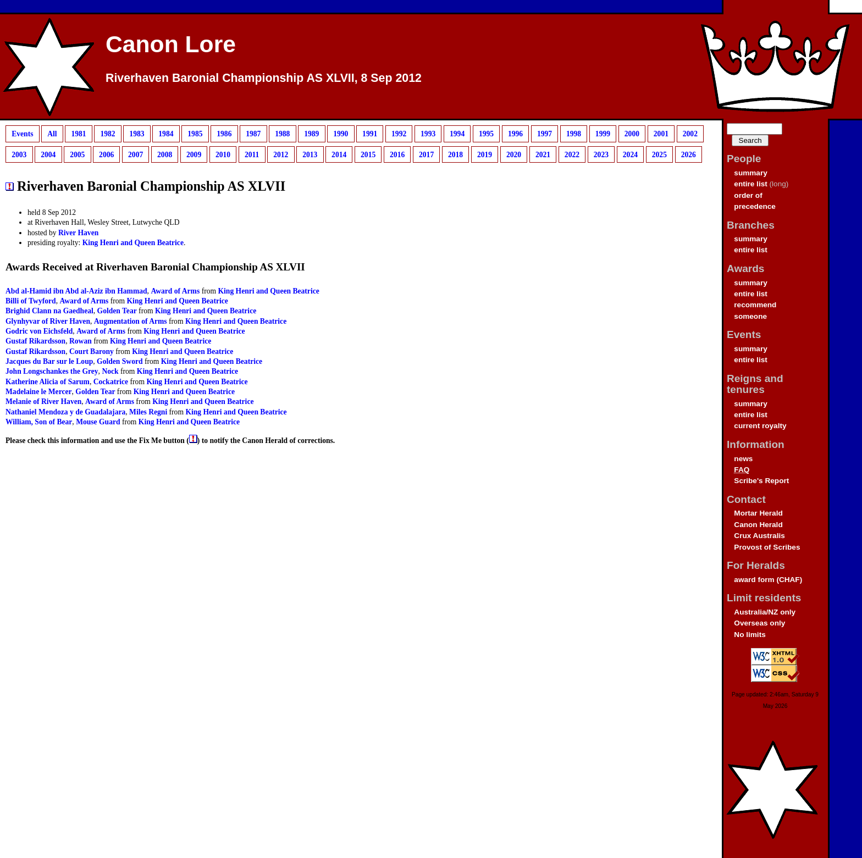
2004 (48, 154)
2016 (397, 154)
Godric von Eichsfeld (39, 331)
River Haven (78, 233)
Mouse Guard (98, 422)
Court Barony (91, 351)
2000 (632, 134)
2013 (309, 154)
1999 (602, 134)
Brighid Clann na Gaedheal (49, 311)
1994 (457, 134)
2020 (513, 154)
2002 (690, 134)
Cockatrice (110, 382)
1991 (369, 134)
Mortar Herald (758, 513)
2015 (368, 154)
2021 (542, 154)
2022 (572, 154)
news (743, 459)
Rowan (80, 341)
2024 (630, 154)
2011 (252, 154)
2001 (661, 134)
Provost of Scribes (767, 547)
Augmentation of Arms (130, 321)
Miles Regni (148, 412)
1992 (398, 134)
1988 (282, 134)
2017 (426, 154)
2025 (659, 154)
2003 (19, 154)
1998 (573, 134)
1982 (107, 134)
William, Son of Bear (38, 422)
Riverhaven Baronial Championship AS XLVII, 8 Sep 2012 (264, 78)
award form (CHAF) (768, 579)
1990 (340, 134)
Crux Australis (759, 536)
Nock (110, 371)
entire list (750, 184)
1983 (136, 134)
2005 (77, 154)
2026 (688, 154)
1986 (224, 134)
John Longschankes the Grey (51, 371)
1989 (311, 134)
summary (750, 173)
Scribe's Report (761, 481)
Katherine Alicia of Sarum (47, 382)
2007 (135, 154)
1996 (515, 134)
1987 (253, 134)
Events (22, 134)
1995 (486, 134)
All (52, 134)
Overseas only (759, 623)
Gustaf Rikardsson (35, 341)
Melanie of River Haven (43, 401)
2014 (338, 154)
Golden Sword (119, 361)
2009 (193, 154)
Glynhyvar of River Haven (47, 321)
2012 (280, 154)
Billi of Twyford (30, 301)
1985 (194, 134)
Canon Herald (758, 525)
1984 (165, 134)
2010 (223, 154)
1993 (428, 134)
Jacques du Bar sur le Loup (49, 361)
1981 (78, 134)
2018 (455, 154)
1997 (544, 134)
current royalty (760, 426)
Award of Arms (175, 291)
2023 (601, 154)
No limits (749, 634)
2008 (164, 154)
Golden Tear (117, 311)
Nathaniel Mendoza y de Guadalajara (65, 412)
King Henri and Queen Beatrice (133, 243)
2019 (484, 154)
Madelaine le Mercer (38, 392)
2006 (106, 154)
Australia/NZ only (764, 612)
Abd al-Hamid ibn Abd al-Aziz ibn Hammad (76, 291)
